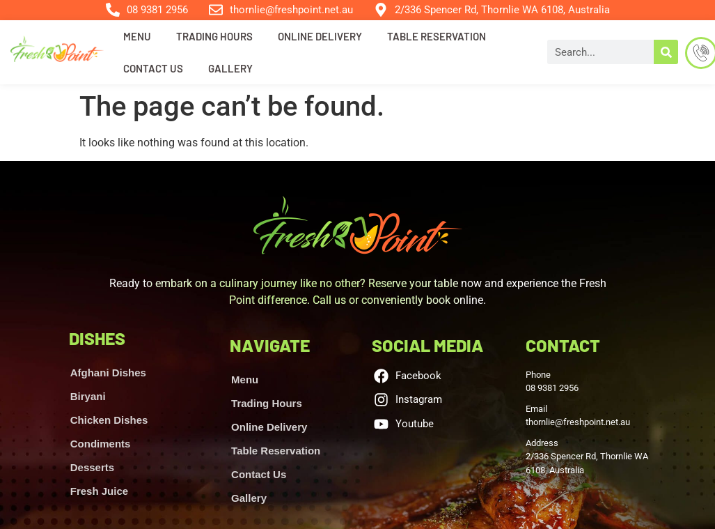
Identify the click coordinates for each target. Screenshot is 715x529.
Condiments (100, 444)
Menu (137, 36)
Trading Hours (214, 36)
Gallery (230, 68)
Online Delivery (320, 36)
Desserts (92, 467)
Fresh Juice (99, 491)
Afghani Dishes (108, 372)
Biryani (88, 396)
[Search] (666, 52)
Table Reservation (436, 36)
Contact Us (153, 68)
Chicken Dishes (109, 420)
